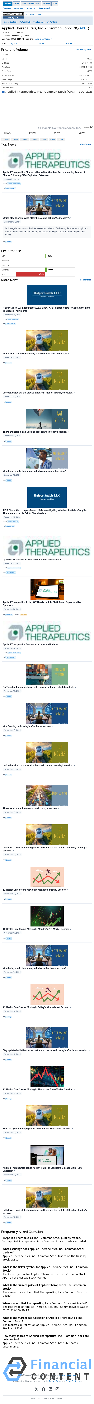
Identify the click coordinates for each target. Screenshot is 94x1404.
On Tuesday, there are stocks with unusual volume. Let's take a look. (40, 687)
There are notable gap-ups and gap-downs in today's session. (36, 431)
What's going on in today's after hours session (28, 726)
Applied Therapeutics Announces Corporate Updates (30, 644)
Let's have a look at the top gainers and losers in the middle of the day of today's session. (45, 849)
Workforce (23, 614)
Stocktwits (9, 614)
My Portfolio (52, 22)
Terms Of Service (73, 1381)
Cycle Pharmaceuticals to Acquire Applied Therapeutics (32, 559)
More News (85, 144)
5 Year (61, 139)
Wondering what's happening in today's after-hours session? (35, 968)
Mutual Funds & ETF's (31, 3)
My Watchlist (24, 22)
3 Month (35, 139)
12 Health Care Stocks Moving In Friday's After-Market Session (37, 1007)
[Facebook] (44, 1389)
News (41, 43)
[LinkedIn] (50, 1389)
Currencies (31, 8)
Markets (7, 3)
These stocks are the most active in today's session (31, 808)
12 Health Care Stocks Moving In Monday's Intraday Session (35, 889)
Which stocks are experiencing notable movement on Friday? (36, 353)
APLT (84, 28)
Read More (85, 279)
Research (70, 43)
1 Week (15, 139)
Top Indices (38, 22)
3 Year (52, 139)
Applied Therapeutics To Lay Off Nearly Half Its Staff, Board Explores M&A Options (42, 604)
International (44, 8)
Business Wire (10, 526)
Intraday (6, 139)
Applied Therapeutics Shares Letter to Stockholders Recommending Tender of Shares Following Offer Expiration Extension (44, 174)
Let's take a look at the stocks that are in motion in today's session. (39, 392)
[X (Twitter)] (37, 1389)
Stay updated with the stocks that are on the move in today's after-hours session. (46, 1050)
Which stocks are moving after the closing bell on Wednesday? (37, 218)
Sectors (46, 3)
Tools (54, 3)
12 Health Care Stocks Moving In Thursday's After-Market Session (39, 1089)
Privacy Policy (55, 1381)
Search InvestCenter (33, 14)
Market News (19, 8)
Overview (7, 8)
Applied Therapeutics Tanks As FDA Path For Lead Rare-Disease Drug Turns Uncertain (43, 1169)
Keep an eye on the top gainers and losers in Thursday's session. (38, 1128)
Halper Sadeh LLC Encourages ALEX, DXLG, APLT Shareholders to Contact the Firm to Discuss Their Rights (46, 309)
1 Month (25, 139)
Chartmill (8, 241)
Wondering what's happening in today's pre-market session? (35, 471)
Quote (14, 43)
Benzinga (8, 899)
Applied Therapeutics (14, 183)
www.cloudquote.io (67, 1375)
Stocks (16, 3)
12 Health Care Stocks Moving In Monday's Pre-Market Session (37, 929)
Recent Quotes (10, 22)
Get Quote (13, 17)
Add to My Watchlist (48, 39)
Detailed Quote (83, 49)
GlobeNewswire (10, 188)
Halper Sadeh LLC (13, 319)
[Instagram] (57, 1389)
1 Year (44, 139)
